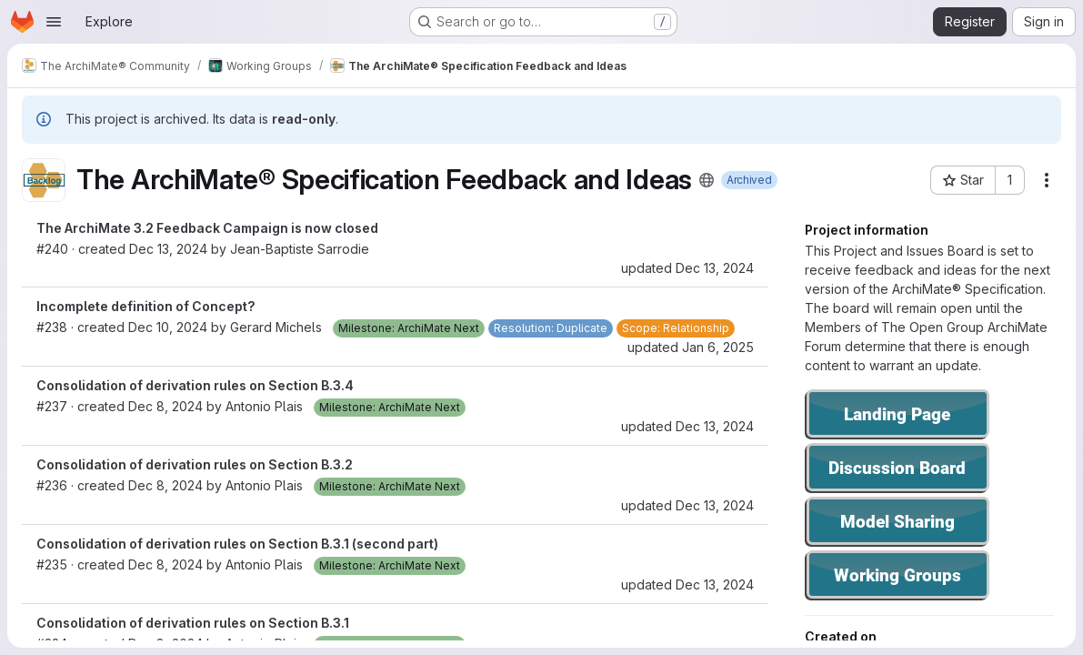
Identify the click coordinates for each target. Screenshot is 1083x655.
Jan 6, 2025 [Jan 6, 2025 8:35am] (718, 347)
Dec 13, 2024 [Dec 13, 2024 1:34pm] (715, 426)
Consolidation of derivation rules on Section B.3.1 (192, 622)
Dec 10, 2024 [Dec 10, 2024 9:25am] (167, 327)
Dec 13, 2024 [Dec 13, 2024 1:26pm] (168, 249)
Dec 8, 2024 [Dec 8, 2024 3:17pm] (165, 406)
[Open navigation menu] (53, 21)
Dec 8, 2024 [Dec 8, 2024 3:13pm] (165, 485)
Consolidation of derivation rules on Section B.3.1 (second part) (237, 543)
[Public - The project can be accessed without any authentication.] (706, 180)
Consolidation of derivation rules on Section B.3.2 (194, 464)
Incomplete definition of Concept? (146, 306)
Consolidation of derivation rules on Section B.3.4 (195, 385)
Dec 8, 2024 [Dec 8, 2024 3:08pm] (165, 564)
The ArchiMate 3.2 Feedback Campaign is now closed (207, 228)
